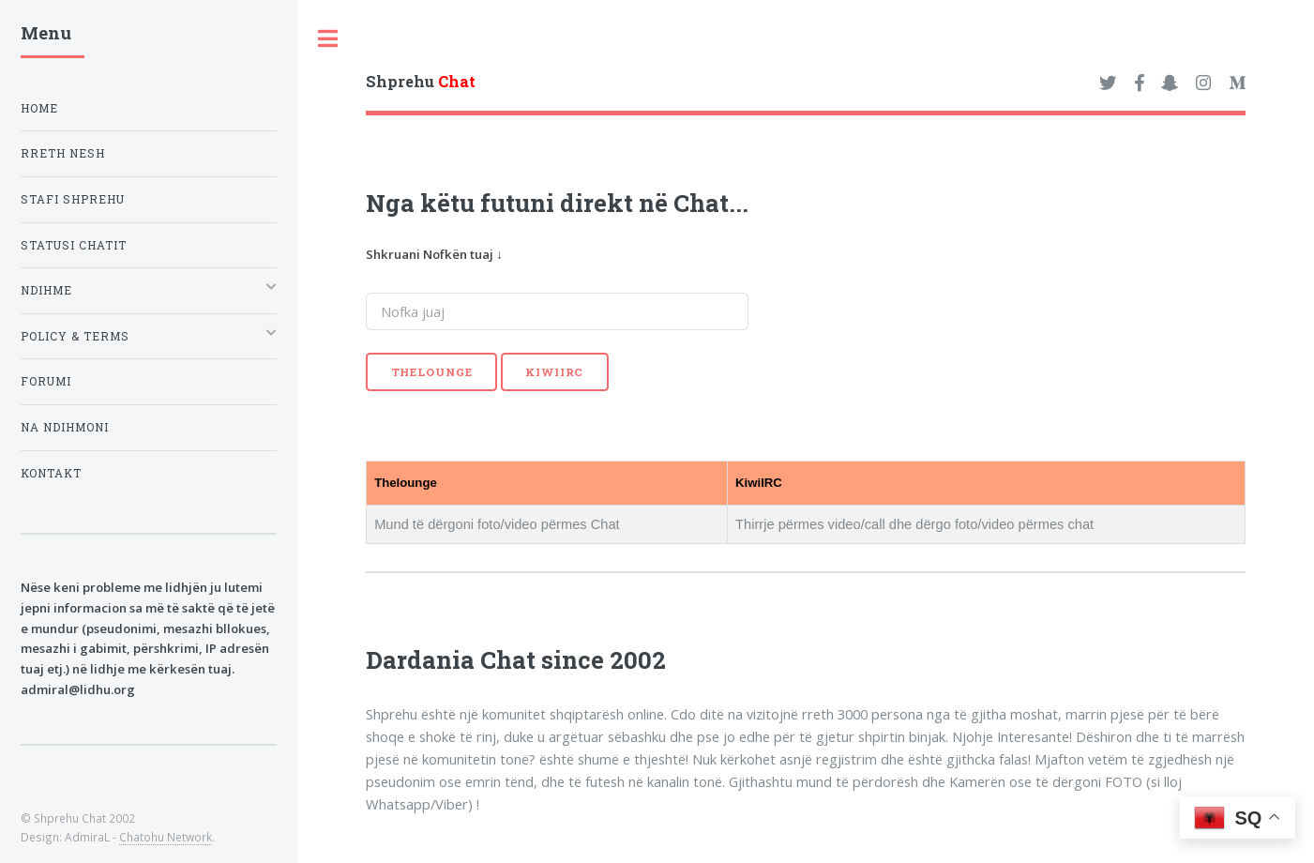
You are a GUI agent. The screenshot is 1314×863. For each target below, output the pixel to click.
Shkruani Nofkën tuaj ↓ (434, 254)
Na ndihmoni (65, 427)
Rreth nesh (63, 153)
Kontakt (51, 473)
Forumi (46, 381)
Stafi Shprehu (73, 199)
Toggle (328, 39)
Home (39, 108)
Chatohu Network (165, 836)
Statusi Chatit (74, 245)
